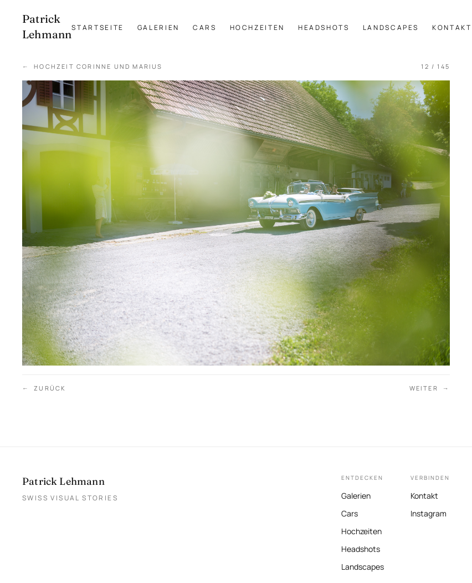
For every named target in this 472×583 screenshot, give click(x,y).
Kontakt (451, 27)
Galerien (158, 27)
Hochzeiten (257, 27)
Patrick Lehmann (63, 481)
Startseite (97, 27)
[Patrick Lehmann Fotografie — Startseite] (46, 26)
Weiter (429, 388)
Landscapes (391, 27)
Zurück (44, 388)
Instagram (429, 512)
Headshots (324, 27)
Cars (205, 27)
